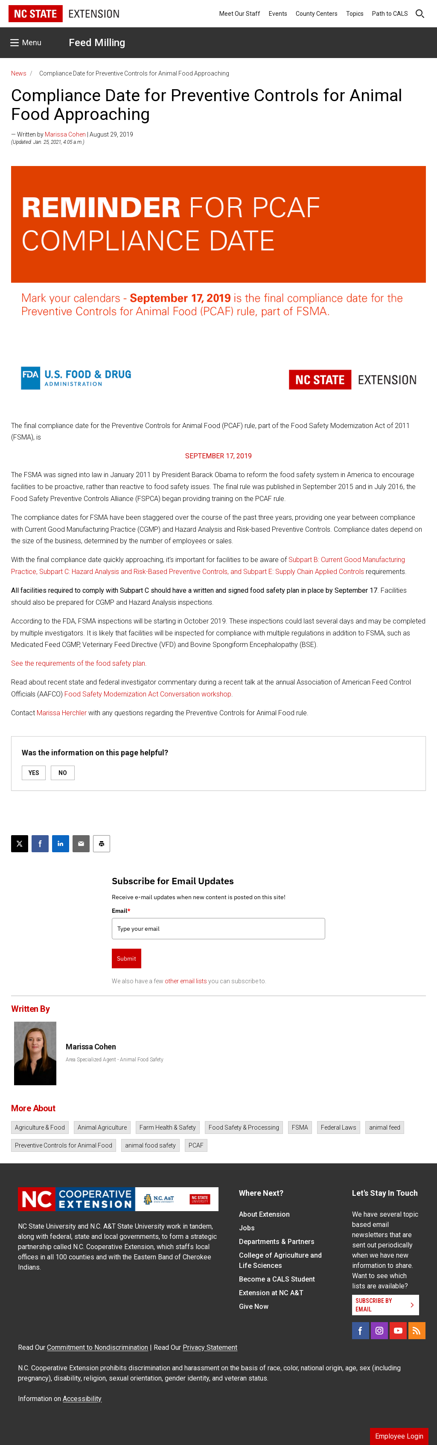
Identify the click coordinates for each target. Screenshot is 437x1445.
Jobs (247, 1228)
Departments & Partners (277, 1242)
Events (278, 13)
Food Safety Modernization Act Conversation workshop (147, 694)
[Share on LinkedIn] (60, 843)
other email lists (186, 981)
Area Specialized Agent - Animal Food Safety (114, 1060)
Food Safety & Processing (244, 1127)
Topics (355, 13)
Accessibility (82, 1399)
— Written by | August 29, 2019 (72, 134)
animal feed (384, 1127)
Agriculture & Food (40, 1127)
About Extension (264, 1214)
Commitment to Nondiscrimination (97, 1347)
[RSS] (416, 1330)
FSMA (300, 1127)
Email (121, 911)
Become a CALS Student (277, 1279)
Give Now (253, 1306)
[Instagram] (379, 1330)
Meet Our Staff (239, 13)
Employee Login (399, 1436)
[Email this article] (81, 843)
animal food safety (150, 1145)
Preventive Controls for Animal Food (63, 1145)
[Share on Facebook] (40, 843)
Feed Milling (97, 43)
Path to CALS (390, 13)
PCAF (196, 1145)
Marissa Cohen (65, 134)
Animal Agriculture (102, 1127)
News (18, 73)
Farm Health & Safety (168, 1127)
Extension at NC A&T (271, 1293)
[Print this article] (101, 843)
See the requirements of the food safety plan (78, 663)
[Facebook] (360, 1330)
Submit (126, 958)
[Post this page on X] (19, 843)
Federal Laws (338, 1127)
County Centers (317, 13)
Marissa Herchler (62, 713)
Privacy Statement (210, 1347)
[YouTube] (398, 1330)
